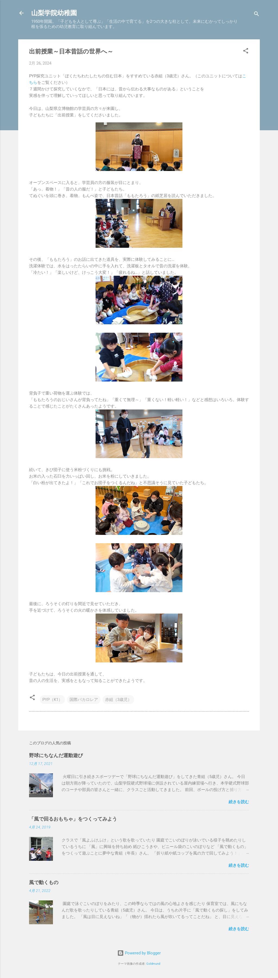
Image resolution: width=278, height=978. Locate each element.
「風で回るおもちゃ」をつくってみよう (73, 819)
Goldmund (153, 964)
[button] (245, 51)
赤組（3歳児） (118, 699)
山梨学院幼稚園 (54, 13)
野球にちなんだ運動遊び (56, 755)
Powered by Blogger (139, 953)
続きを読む (239, 801)
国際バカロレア (84, 699)
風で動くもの (43, 882)
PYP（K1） (52, 699)
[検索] (256, 15)
